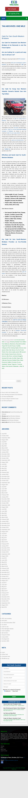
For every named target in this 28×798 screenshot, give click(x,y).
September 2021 (6, 482)
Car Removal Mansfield (7, 396)
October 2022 (5, 458)
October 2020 (5, 503)
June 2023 (4, 444)
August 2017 (5, 580)
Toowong (19, 364)
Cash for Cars (4, 750)
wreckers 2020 (5, 641)
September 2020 (6, 505)
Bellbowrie (7, 344)
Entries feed (5, 654)
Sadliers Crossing (12, 362)
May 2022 (4, 468)
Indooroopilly (12, 352)
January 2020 (5, 521)
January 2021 (5, 497)
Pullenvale (4, 360)
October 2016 (5, 601)
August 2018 (5, 556)
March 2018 (5, 566)
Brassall (18, 344)
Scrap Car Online (6, 634)
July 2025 (4, 433)
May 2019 (4, 537)
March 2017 (5, 590)
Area (2, 747)
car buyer (16, 127)
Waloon (4, 366)
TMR (22, 64)
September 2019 (6, 529)
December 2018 (6, 548)
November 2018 (6, 550)
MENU (3, 18)
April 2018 (4, 564)
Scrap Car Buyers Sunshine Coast (10, 398)
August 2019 (5, 531)
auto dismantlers (5, 737)
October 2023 (5, 435)
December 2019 (6, 523)
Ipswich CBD (19, 352)
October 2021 (5, 480)
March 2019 (5, 541)
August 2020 (5, 507)
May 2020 (4, 513)
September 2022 (6, 460)
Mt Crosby (8, 358)
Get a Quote (12, 9)
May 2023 (4, 446)
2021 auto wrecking (6, 618)
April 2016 (4, 607)
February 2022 (5, 472)
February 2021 (5, 495)
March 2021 (5, 493)
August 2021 (5, 484)
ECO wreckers (21, 59)
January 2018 (5, 570)
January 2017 (5, 595)
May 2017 (4, 586)
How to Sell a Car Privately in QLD (10, 392)
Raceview (9, 360)
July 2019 (4, 533)
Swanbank (4, 364)
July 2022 (4, 464)
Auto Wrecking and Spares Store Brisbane (12, 394)
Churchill (9, 346)
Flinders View (5, 352)
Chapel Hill (4, 346)
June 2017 (4, 584)
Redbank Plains (16, 360)
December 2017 (6, 572)
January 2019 (5, 546)
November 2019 (6, 525)
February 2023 (5, 450)
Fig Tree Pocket (20, 350)
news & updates (6, 630)
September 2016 (6, 603)
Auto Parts (3, 749)
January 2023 (5, 452)
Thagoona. (14, 364)
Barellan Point (18, 341)
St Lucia (19, 362)
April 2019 (4, 539)
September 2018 (6, 554)
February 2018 (5, 568)
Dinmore (21, 348)
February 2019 (5, 544)
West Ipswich (9, 366)
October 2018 (5, 552)
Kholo (10, 356)
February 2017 (5, 593)
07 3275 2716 (14, 14)
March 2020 (5, 517)
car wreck (4, 624)
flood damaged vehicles (8, 628)
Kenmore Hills (5, 356)
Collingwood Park (6, 348)
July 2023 (4, 441)
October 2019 (5, 527)
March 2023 (5, 448)
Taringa (9, 364)
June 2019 (4, 535)
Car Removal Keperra (7, 400)
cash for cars (5, 626)
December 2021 (6, 476)
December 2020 (6, 499)
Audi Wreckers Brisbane (14, 416)
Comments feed (6, 656)
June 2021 (4, 488)
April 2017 (4, 588)
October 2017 (5, 576)
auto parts (4, 620)
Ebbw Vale (8, 350)
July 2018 (4, 558)
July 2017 (4, 582)
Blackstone (13, 344)
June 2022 (4, 466)
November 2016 (6, 599)
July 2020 (4, 509)
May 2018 (4, 562)
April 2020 (4, 515)
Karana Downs (12, 354)
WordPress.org (5, 658)
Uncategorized (5, 639)
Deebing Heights (15, 348)
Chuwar (14, 346)
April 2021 (4, 491)
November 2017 (6, 574)
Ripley (21, 360)
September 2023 (6, 437)
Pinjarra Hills (20, 358)
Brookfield (22, 344)
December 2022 (6, 454)
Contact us (7, 149)
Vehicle (2, 746)
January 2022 (5, 474)
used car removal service (18, 140)
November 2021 (6, 478)
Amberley (12, 341)
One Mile (14, 358)
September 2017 (6, 578)
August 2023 (5, 439)
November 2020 (6, 501)
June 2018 (4, 560)
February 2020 (5, 519)
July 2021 (4, 486)
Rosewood (4, 362)
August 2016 (5, 605)
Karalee (7, 354)
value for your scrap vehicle (13, 133)
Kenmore (19, 354)
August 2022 (5, 462)
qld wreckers (5, 632)
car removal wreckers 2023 (8, 622)
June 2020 (4, 511)
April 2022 (4, 470)
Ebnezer (14, 350)
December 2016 (6, 597)
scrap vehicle (5, 637)
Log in (3, 652)
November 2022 (6, 456)
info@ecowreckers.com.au (11, 760)
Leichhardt (15, 356)
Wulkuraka (15, 366)
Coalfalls (18, 346)
